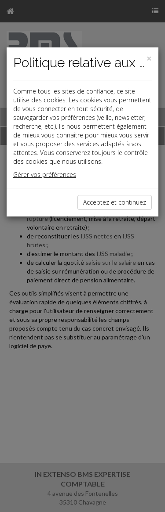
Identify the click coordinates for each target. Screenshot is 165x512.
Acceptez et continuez (114, 202)
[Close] (149, 58)
